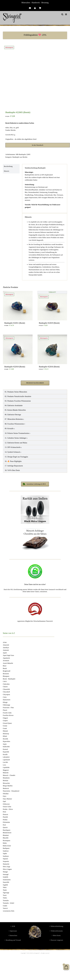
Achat (5, 642)
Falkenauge (6, 705)
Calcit (5, 681)
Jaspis (5, 744)
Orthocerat (6, 804)
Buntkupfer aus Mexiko (19, 157)
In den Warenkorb (37, 145)
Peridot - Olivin (8, 809)
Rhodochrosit (7, 832)
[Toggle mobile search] (62, 14)
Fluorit (5, 710)
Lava (4, 765)
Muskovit (6, 788)
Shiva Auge (6, 866)
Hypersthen (6, 741)
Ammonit (6, 650)
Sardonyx (6, 856)
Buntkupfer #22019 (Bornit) (49, 323)
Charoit (5, 686)
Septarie (5, 859)
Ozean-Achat (7, 806)
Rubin (5, 843)
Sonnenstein (7, 879)
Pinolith (5, 817)
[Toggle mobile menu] (66, 14)
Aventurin (6, 660)
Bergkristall (6, 671)
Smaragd (5, 874)
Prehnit (5, 819)
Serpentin (6, 861)
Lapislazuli (6, 759)
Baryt (4, 666)
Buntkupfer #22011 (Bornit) (14, 323)
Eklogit (5, 702)
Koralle (5, 754)
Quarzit (5, 827)
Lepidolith (6, 767)
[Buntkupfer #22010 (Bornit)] (18, 349)
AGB (13, 926)
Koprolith (6, 752)
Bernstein (6, 673)
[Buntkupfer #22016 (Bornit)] (52, 349)
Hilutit (5, 736)
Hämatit (5, 731)
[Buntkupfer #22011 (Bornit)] (18, 305)
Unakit (5, 906)
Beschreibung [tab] (8, 166)
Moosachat (6, 783)
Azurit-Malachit (8, 663)
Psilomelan (6, 822)
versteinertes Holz (8, 911)
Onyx (4, 796)
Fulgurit (5, 718)
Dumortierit (6, 699)
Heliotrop (6, 733)
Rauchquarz (6, 830)
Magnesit (6, 770)
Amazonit (6, 645)
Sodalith (5, 877)
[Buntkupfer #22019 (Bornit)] (52, 305)
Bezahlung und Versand (13, 940)
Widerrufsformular (57, 931)
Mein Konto (57, 935)
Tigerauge (6, 892)
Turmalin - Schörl (8, 903)
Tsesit (5, 895)
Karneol (5, 749)
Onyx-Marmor (7, 799)
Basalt (5, 668)
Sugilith (5, 885)
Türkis (5, 898)
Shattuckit (6, 864)
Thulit (5, 890)
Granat (5, 726)
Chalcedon (6, 684)
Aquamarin (6, 658)
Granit (5, 728)
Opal (4, 801)
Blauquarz (6, 676)
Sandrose (6, 851)
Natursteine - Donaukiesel (11, 791)
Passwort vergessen (57, 940)
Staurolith (6, 882)
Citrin (5, 697)
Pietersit (5, 814)
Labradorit (6, 757)
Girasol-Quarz (7, 723)
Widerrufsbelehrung (57, 926)
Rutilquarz (6, 848)
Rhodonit (6, 835)
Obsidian (6, 793)
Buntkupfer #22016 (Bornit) (49, 367)
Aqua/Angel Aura (8, 655)
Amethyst (6, 647)
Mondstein (6, 778)
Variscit (5, 908)
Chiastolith (6, 689)
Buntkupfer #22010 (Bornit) (14, 367)
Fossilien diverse (8, 715)
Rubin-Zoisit (7, 846)
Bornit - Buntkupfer (9, 679)
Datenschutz (13, 935)
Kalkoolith (6, 746)
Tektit (5, 887)
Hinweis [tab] (6, 171)
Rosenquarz (6, 840)
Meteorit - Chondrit (9, 775)
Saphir (5, 853)
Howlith (5, 739)
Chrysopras (6, 694)
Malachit (5, 772)
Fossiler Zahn (7, 713)
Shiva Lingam (7, 869)
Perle (4, 812)
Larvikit (5, 762)
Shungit (5, 872)
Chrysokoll (6, 692)
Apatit (5, 653)
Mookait (5, 780)
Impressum (13, 931)
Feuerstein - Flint (8, 707)
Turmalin (6, 900)
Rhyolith (5, 838)
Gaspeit (5, 720)
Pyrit (4, 825)
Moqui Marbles (8, 786)
